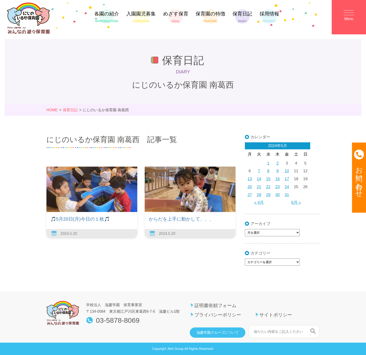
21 (259, 187)
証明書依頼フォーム (215, 305)
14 (259, 179)
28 (259, 195)
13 (249, 179)
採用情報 (269, 17)
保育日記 (242, 17)
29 (268, 195)
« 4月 (259, 202)
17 (287, 179)
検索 (313, 331)
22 (268, 187)
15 (268, 179)
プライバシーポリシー (217, 314)
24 (287, 187)
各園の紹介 (106, 17)
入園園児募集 (141, 17)
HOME (52, 110)
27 (249, 195)
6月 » (296, 202)
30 (277, 195)
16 (277, 179)
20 (249, 187)
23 (277, 187)
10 (287, 171)
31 (287, 195)
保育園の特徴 (210, 17)
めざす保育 (175, 17)
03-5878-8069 (118, 320)
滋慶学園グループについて (218, 332)
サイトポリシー (275, 314)
